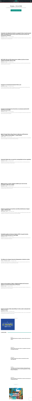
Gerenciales (3, 36)
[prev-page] (1, 315)
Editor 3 (6, 36)
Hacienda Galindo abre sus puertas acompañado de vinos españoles (16, 159)
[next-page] (3, 315)
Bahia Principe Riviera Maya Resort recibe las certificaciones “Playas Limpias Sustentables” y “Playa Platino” (14, 135)
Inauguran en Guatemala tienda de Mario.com (11, 84)
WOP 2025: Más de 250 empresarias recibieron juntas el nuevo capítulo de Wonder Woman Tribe (15, 60)
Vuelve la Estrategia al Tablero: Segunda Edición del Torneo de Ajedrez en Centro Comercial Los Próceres (14, 284)
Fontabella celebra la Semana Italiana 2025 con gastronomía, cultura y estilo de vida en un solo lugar (14, 235)
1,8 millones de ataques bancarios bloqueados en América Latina (15, 259)
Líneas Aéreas (3, 211)
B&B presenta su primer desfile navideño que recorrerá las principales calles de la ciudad (14, 184)
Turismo (2, 136)
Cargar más (16, 384)
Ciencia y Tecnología (4, 260)
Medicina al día (3, 311)
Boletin (12, 337)
